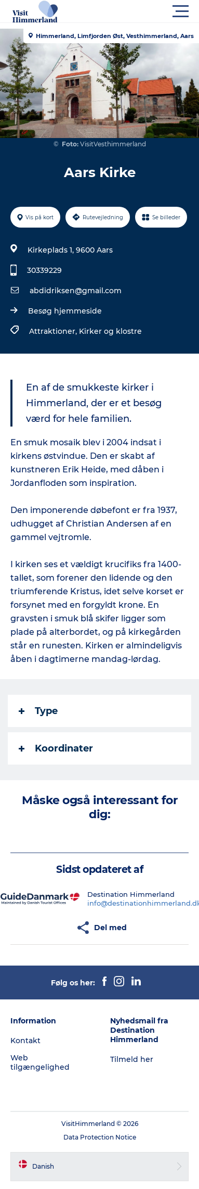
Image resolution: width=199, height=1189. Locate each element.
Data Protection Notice (99, 1137)
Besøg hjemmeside (65, 311)
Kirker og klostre (110, 331)
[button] (146, 11)
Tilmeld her (131, 1059)
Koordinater (56, 748)
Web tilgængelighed (40, 1062)
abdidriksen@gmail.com (76, 290)
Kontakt (25, 1040)
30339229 (44, 270)
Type (38, 711)
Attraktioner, (54, 331)
